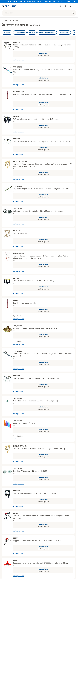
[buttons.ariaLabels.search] (73, 13)
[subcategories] (20, 32)
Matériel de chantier (10, 20)
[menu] (75, 6)
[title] (9, 6)
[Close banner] (74, 1)
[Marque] (32, 32)
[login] (65, 6)
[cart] (70, 6)
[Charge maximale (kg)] (47, 32)
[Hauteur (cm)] (64, 32)
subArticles (18, 316)
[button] (39, 13)
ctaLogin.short (18, 60)
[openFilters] (7, 32)
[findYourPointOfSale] (60, 6)
